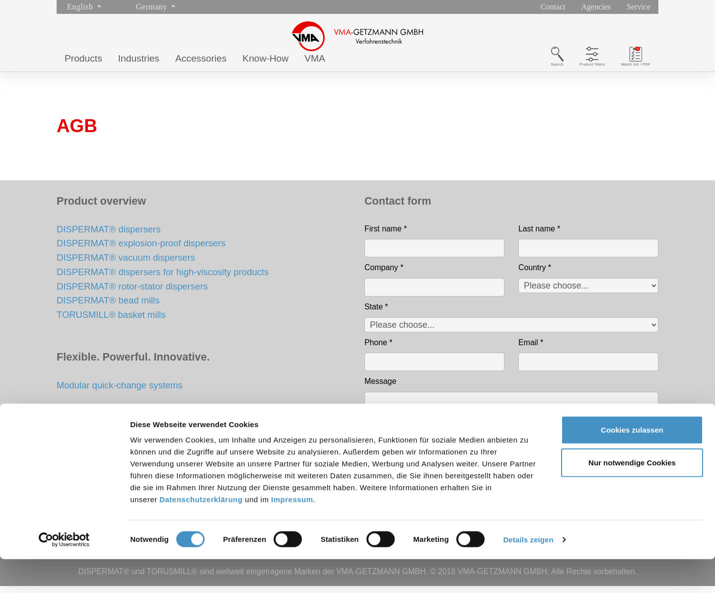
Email (530, 349)
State (376, 313)
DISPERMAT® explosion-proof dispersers (141, 250)
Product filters (560, 69)
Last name (539, 235)
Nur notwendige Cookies (632, 496)
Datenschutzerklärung (201, 533)
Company (383, 274)
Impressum (292, 533)
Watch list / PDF (624, 69)
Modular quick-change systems (120, 392)
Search (510, 69)
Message (380, 388)
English (81, 6)
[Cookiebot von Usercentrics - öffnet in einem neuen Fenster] (64, 573)
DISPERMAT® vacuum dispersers (126, 264)
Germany (152, 6)
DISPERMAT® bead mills (108, 307)
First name (385, 235)
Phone (378, 349)
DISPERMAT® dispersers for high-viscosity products (163, 279)
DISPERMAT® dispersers (108, 236)
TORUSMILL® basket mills (111, 321)
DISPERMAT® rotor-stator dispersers (132, 293)
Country (534, 274)
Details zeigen (528, 573)
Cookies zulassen (632, 463)
